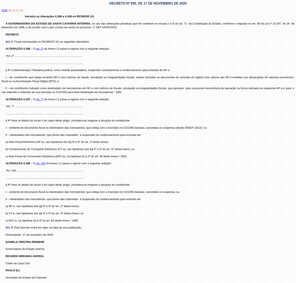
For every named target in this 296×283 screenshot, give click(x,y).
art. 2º (39, 48)
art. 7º (39, 99)
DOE (5, 10)
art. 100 (40, 163)
